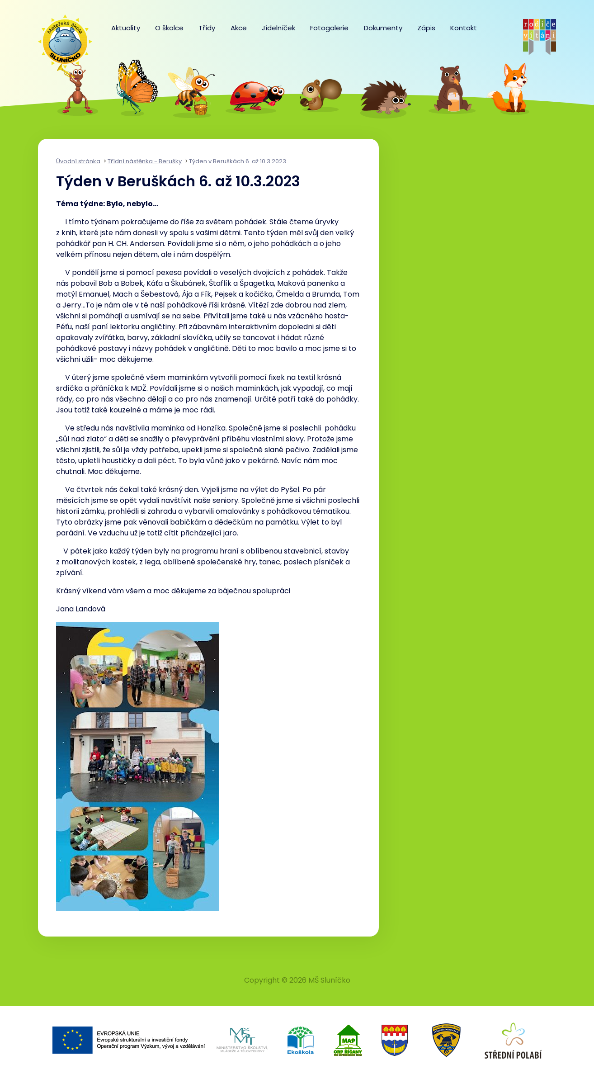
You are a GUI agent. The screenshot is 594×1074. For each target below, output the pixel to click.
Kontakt (463, 28)
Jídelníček (278, 28)
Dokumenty (383, 28)
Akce (239, 28)
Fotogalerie (329, 28)
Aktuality (125, 28)
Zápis (426, 28)
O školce (169, 28)
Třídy (206, 28)
